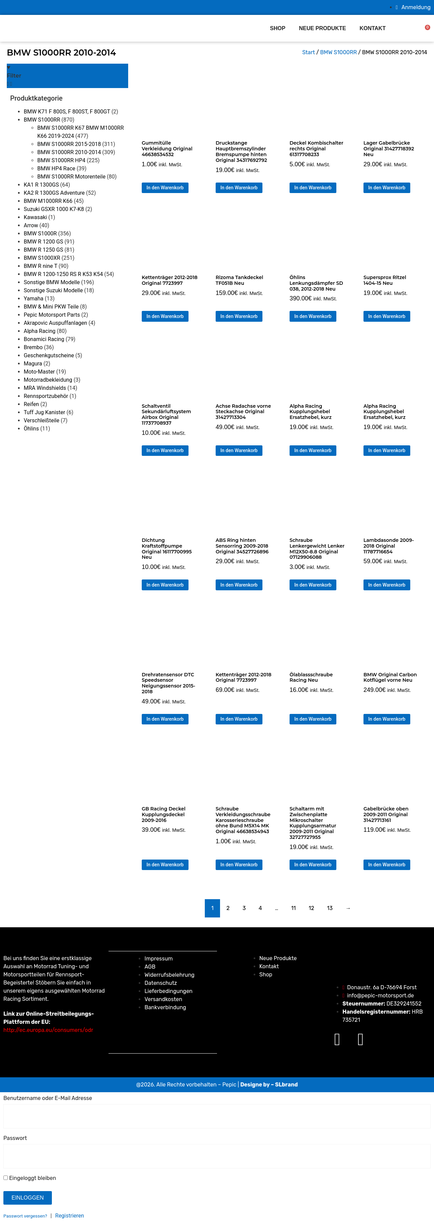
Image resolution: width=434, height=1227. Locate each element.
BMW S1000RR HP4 (61, 160)
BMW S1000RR (42, 120)
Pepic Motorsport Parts (52, 315)
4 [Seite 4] (260, 908)
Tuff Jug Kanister (44, 412)
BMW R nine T (40, 266)
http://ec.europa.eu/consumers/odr (48, 1030)
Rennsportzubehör (46, 396)
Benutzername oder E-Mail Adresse (47, 1098)
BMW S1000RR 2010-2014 (69, 152)
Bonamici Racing (44, 339)
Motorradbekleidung (48, 380)
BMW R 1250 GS (43, 250)
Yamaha (33, 298)
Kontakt (372, 28)
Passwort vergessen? (25, 1216)
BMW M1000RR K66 (48, 201)
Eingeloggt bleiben (29, 1178)
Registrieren (69, 1215)
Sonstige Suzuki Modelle (53, 290)
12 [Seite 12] (311, 908)
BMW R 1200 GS (43, 241)
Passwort (15, 1138)
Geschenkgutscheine (49, 355)
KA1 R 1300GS (41, 185)
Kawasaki (35, 217)
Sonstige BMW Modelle (52, 282)
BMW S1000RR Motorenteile (71, 176)
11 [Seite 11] (293, 908)
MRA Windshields (45, 388)
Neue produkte (322, 28)
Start (308, 52)
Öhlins (31, 428)
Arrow (31, 225)
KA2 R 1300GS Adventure (54, 193)
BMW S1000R (40, 233)
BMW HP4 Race (56, 168)
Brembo (33, 347)
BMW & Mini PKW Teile (51, 306)
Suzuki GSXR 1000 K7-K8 (54, 209)
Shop (277, 28)
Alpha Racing (39, 331)
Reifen (31, 404)
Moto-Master (39, 371)
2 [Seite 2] (228, 908)
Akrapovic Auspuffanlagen (55, 323)
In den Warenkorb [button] (165, 187)
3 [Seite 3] (244, 908)
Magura (33, 363)
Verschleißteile (41, 420)
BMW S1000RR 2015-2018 (69, 144)
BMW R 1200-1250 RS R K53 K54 (63, 274)
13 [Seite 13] (330, 908)
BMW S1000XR (42, 258)
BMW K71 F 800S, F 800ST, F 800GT (67, 111)
